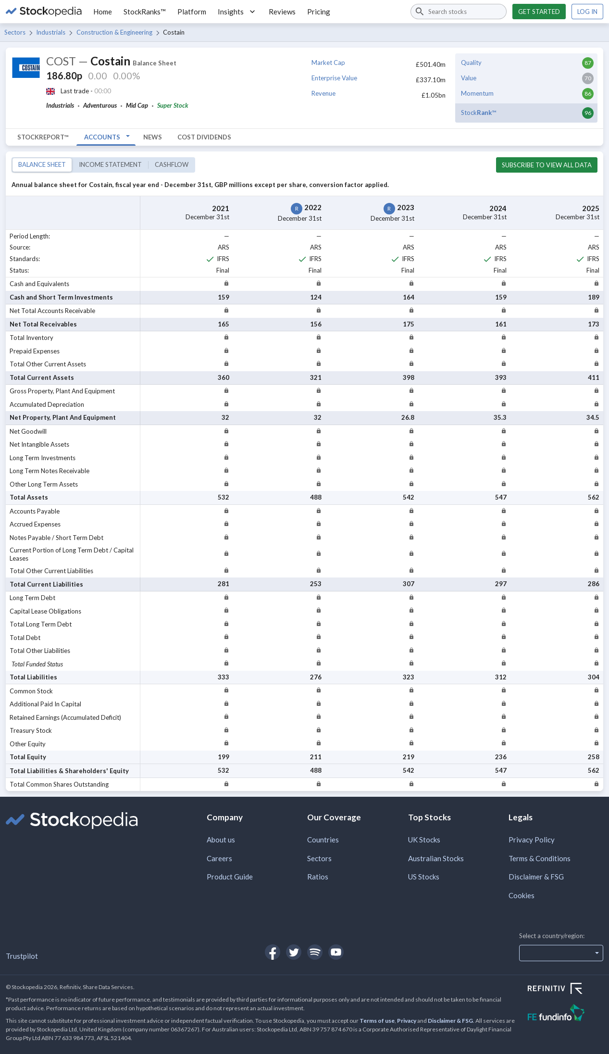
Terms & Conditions (540, 858)
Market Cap (328, 62)
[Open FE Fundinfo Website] (565, 1014)
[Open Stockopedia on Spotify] (315, 952)
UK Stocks (424, 839)
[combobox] (458, 11)
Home (102, 11)
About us (221, 839)
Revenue (323, 93)
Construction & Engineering (114, 32)
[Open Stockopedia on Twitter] (293, 952)
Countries (323, 839)
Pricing (318, 11)
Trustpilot (22, 956)
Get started (539, 11)
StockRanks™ (145, 11)
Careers (219, 858)
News (152, 137)
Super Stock (172, 105)
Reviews (282, 11)
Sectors (14, 32)
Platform (191, 11)
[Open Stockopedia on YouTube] (336, 952)
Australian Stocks (436, 858)
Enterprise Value (334, 78)
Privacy (406, 1020)
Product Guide (230, 876)
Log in (587, 11)
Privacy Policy (532, 839)
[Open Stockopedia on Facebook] (272, 952)
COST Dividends (204, 137)
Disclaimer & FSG (536, 876)
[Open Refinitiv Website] (565, 989)
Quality (471, 62)
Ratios (317, 876)
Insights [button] (237, 11)
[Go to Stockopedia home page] (44, 11)
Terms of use (377, 1020)
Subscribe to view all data (547, 165)
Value (468, 78)
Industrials (50, 32)
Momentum (477, 93)
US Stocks (423, 876)
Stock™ (478, 112)
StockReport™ (43, 137)
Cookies (521, 895)
